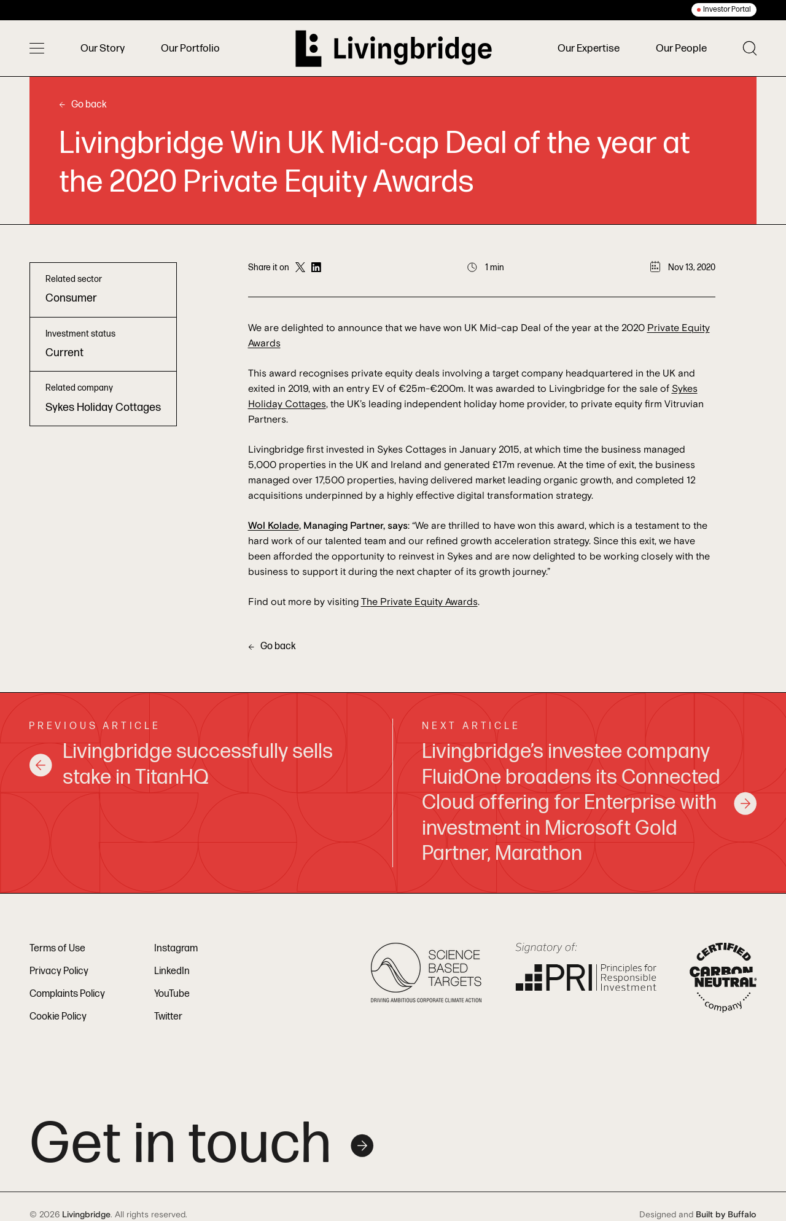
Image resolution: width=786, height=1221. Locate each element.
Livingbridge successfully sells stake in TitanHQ (181, 764)
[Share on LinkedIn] (316, 267)
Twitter (168, 1017)
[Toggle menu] (36, 48)
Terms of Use (57, 948)
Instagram (176, 948)
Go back (83, 105)
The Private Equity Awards (419, 602)
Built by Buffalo (726, 1214)
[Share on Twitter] (300, 267)
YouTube (172, 994)
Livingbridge (86, 1214)
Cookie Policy (58, 1017)
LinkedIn (172, 971)
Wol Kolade (273, 526)
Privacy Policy (58, 971)
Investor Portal (727, 9)
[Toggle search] (750, 48)
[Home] (393, 48)
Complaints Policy (67, 994)
